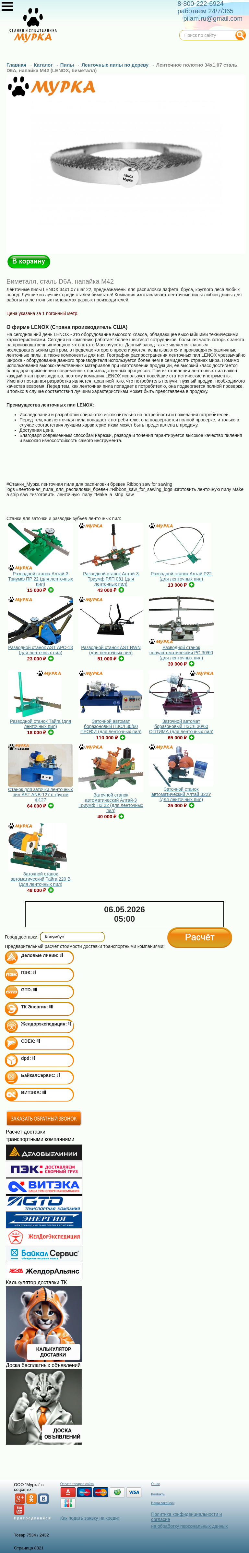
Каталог (43, 65)
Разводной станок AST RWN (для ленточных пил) (111, 650)
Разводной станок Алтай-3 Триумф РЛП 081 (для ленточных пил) (110, 579)
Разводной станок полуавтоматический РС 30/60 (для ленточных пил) (181, 652)
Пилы (67, 65)
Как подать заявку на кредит (90, 1518)
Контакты (158, 1494)
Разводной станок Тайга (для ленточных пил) (40, 724)
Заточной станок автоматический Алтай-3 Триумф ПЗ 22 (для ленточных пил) (110, 802)
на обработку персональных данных (189, 1526)
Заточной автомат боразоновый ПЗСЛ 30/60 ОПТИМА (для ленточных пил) (181, 726)
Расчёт (199, 937)
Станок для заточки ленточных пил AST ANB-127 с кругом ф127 (40, 794)
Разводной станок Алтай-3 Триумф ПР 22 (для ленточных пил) (40, 579)
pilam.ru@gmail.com (213, 18)
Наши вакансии (162, 1503)
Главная (16, 65)
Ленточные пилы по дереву (115, 65)
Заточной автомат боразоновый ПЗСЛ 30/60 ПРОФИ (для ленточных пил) (111, 726)
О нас (155, 1484)
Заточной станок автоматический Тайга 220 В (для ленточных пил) (41, 879)
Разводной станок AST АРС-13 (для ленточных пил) (40, 650)
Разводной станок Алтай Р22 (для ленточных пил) (181, 576)
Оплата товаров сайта (77, 1484)
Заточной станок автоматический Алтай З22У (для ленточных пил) (181, 794)
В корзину (28, 261)
